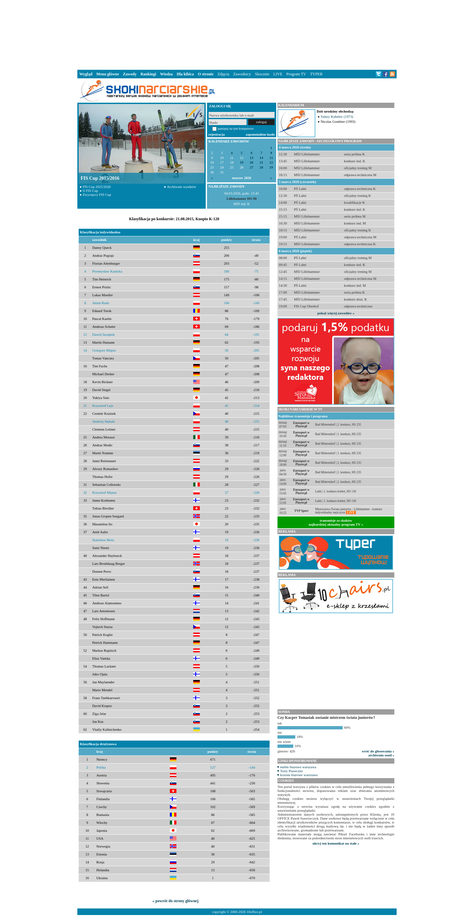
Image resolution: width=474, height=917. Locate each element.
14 (261, 158)
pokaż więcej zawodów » (335, 313)
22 (271, 162)
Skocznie (262, 74)
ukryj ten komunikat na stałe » (336, 843)
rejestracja (216, 134)
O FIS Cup (90, 191)
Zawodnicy (242, 74)
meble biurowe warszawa (298, 767)
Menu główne (107, 74)
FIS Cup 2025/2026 (97, 187)
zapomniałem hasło (260, 134)
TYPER (316, 74)
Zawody (130, 74)
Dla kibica (185, 74)
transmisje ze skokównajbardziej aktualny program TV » (336, 522)
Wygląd (85, 74)
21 (261, 162)
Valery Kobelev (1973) (337, 116)
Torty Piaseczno (291, 771)
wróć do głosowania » (378, 751)
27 (251, 167)
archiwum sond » (381, 755)
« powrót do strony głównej (175, 901)
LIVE (277, 74)
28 (261, 167)
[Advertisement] (237, 34)
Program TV (296, 74)
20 (251, 162)
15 (271, 158)
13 (251, 158)
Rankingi (148, 74)
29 (271, 167)
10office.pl (254, 912)
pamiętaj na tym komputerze (236, 128)
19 (242, 162)
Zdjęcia (223, 74)
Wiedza (166, 74)
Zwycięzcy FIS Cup (97, 194)
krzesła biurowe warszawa (299, 775)
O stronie (205, 74)
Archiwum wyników (181, 187)
